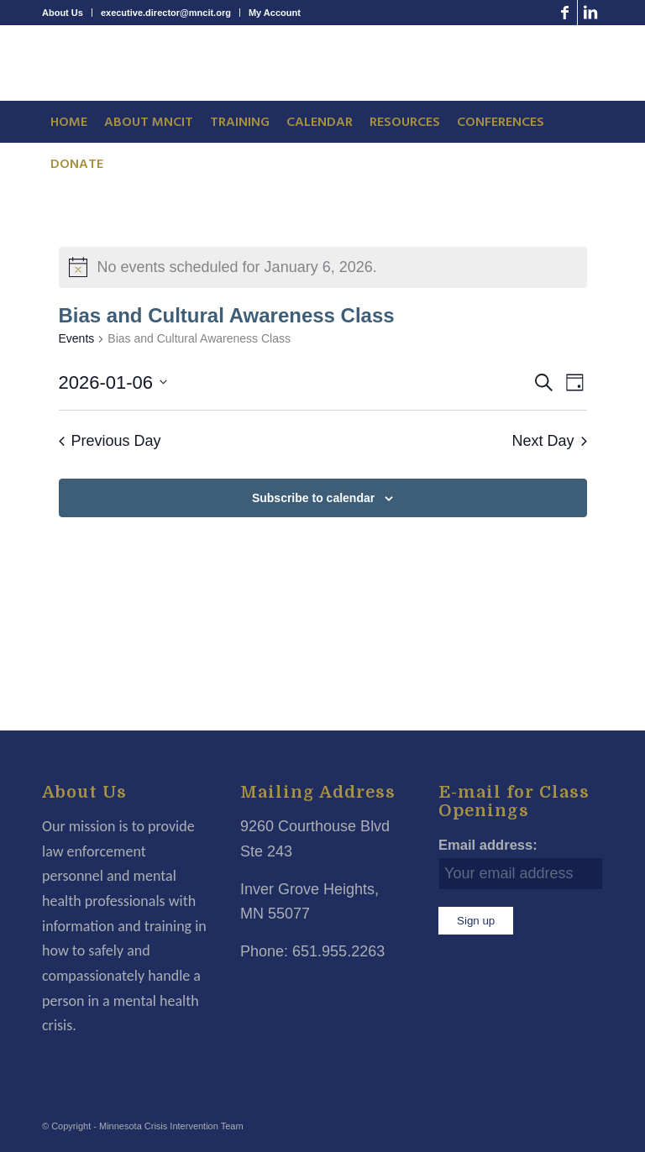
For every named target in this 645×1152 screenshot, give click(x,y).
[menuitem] (67, 12)
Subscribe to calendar (313, 498)
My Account (275, 13)
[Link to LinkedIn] (590, 12)
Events (77, 338)
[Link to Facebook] (565, 12)
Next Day (548, 440)
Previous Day (110, 440)
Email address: (488, 845)
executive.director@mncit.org (166, 13)
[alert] (323, 267)
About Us (62, 13)
